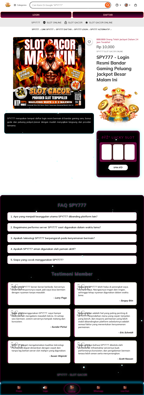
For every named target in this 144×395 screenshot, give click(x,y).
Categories (20, 5)
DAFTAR (108, 14)
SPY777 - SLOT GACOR (72, 374)
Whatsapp (98, 389)
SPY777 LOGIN (81, 29)
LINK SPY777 (47, 29)
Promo (19, 389)
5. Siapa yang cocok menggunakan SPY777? (37, 259)
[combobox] (67, 5)
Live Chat (125, 389)
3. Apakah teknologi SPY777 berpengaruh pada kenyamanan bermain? (53, 238)
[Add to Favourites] (89, 42)
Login (45, 389)
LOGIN (36, 14)
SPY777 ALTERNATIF (100, 29)
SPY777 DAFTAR (64, 29)
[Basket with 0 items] (135, 5)
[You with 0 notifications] (127, 5)
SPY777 (35, 29)
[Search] (107, 5)
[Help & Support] (118, 5)
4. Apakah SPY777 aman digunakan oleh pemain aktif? (43, 249)
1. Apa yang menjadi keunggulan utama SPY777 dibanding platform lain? (54, 216)
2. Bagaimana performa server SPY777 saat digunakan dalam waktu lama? (56, 227)
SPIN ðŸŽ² (118, 167)
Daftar (72, 389)
